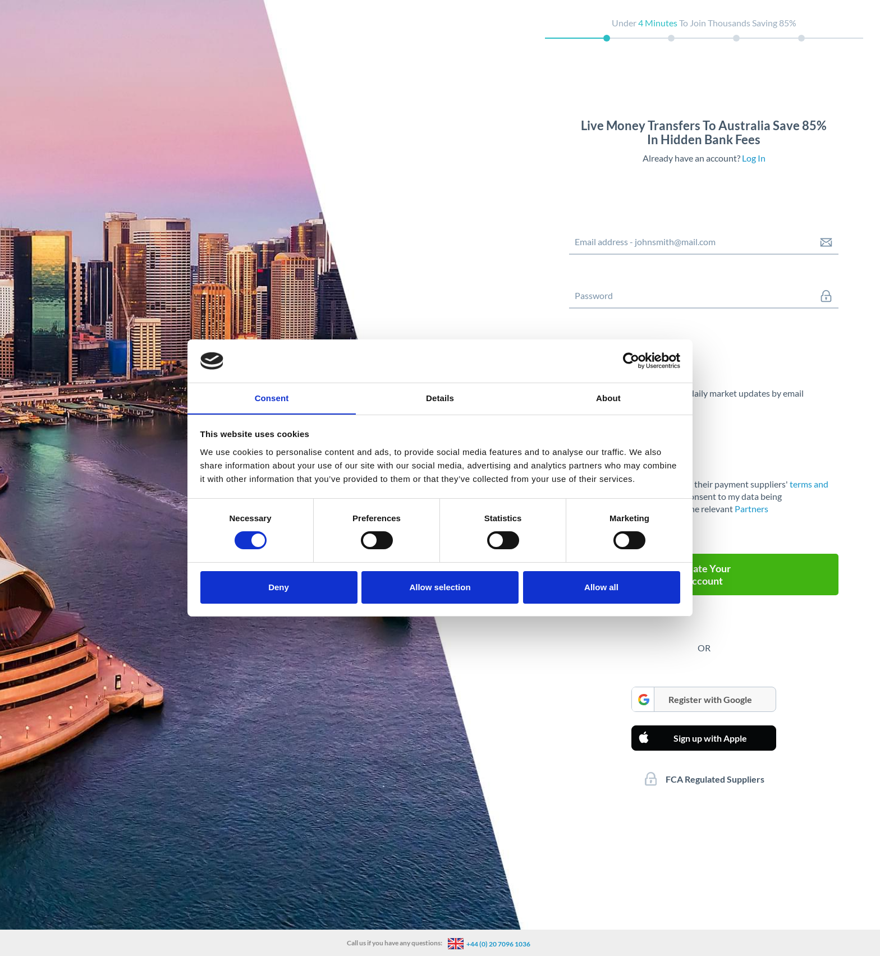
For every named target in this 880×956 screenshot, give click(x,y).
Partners (751, 508)
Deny (278, 587)
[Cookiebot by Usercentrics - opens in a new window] (631, 360)
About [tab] (608, 397)
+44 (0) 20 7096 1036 (498, 944)
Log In (754, 158)
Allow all (601, 587)
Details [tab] (440, 397)
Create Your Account (704, 574)
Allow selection (439, 587)
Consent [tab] (272, 397)
